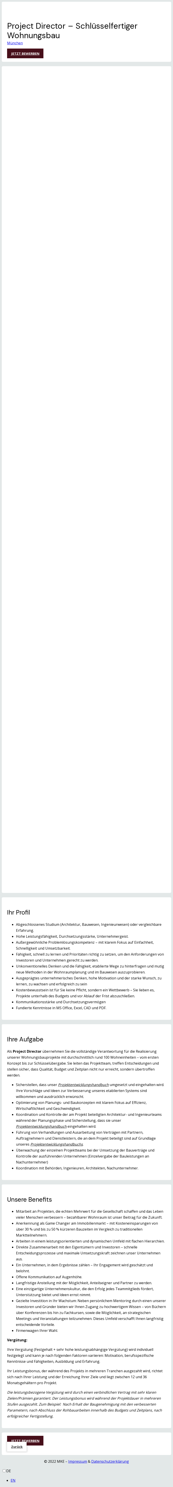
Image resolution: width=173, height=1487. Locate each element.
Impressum (77, 1461)
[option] (91, 1480)
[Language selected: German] (86, 1475)
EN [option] (13, 1480)
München (15, 43)
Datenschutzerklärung (110, 1461)
